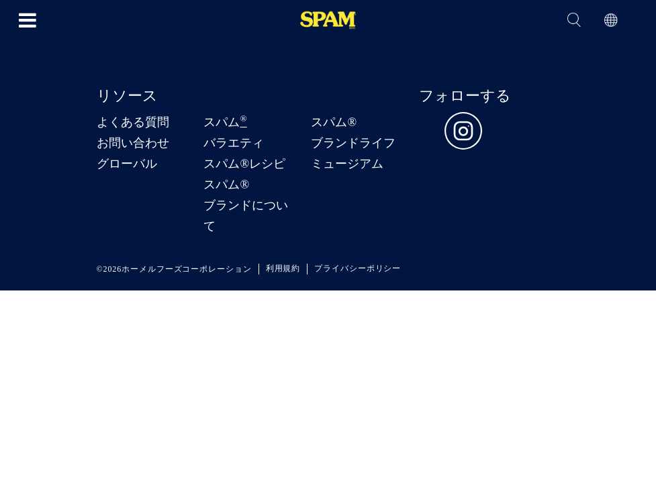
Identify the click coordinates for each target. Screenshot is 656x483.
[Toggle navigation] (27, 19)
